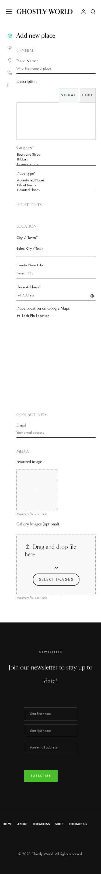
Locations (41, 824)
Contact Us (78, 824)
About (22, 824)
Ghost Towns (56, 185)
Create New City (29, 265)
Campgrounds (56, 164)
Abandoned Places (56, 180)
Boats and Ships (56, 154)
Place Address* (28, 287)
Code (87, 95)
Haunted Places (56, 190)
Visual (68, 95)
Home (7, 824)
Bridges (56, 159)
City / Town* (27, 237)
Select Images (56, 579)
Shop (59, 824)
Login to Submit (28, 611)
